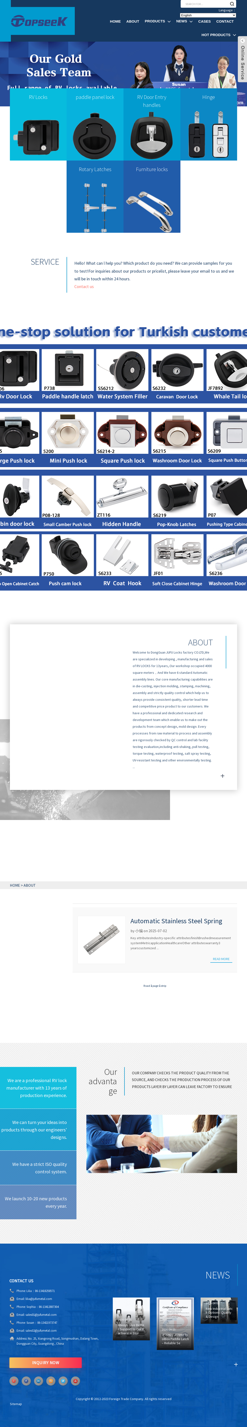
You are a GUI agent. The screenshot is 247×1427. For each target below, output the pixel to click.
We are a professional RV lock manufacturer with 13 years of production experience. (36, 1087)
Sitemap (16, 1404)
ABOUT (30, 885)
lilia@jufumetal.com (23, 1299)
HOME (15, 885)
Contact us (84, 292)
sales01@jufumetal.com (25, 1315)
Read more (221, 959)
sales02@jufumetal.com (25, 1331)
